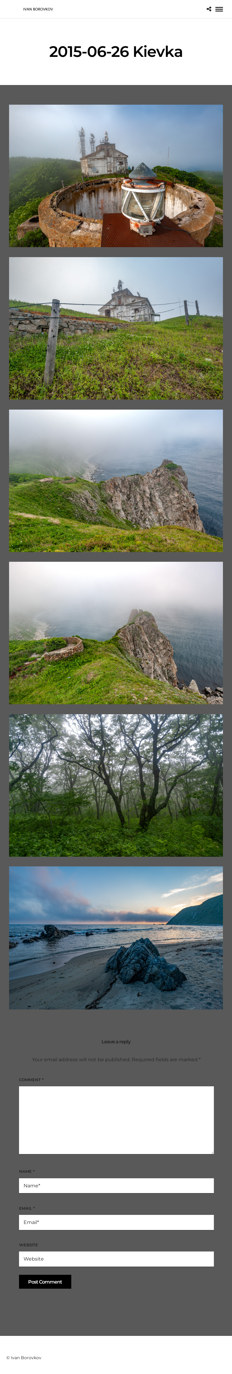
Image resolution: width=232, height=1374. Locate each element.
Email (27, 1208)
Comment (31, 1079)
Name (26, 1171)
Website (28, 1244)
